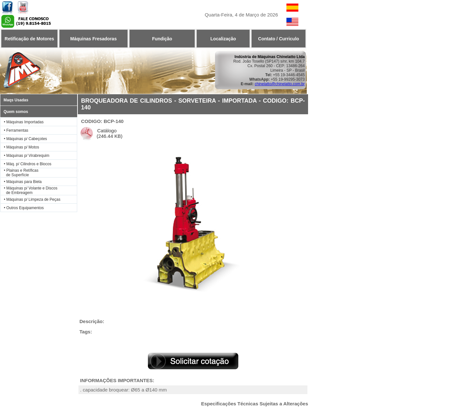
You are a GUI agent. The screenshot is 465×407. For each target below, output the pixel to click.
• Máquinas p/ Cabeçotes (25, 139)
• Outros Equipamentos (24, 208)
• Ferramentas (16, 130)
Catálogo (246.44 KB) (108, 133)
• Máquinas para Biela (23, 181)
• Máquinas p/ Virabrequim (26, 155)
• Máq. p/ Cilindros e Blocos (27, 164)
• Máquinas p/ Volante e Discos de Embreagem (29, 190)
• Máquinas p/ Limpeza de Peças (32, 199)
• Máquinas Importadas (24, 122)
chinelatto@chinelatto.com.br (280, 84)
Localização (223, 38)
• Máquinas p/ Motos (21, 147)
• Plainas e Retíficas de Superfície (19, 172)
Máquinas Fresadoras (93, 38)
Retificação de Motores (29, 38)
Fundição (162, 38)
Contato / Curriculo (278, 38)
